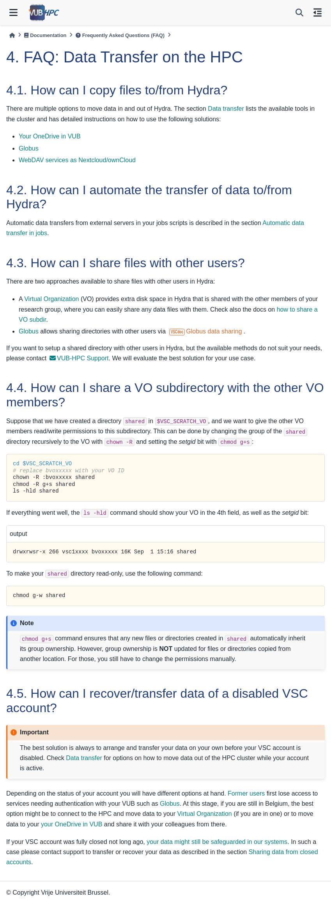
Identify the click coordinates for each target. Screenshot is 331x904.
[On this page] (317, 12)
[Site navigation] (13, 12)
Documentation (45, 35)
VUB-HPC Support (79, 358)
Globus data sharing (205, 331)
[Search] (299, 12)
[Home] (12, 35)
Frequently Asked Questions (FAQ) (120, 35)
